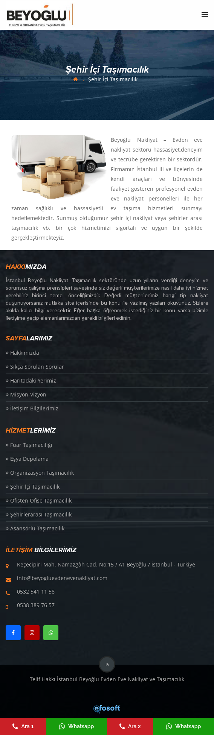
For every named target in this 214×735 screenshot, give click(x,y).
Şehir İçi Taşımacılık (113, 79)
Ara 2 (130, 726)
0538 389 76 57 (36, 605)
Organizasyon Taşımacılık (40, 472)
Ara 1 (23, 726)
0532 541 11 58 (36, 591)
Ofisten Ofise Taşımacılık (39, 500)
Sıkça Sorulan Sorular (35, 366)
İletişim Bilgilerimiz (32, 408)
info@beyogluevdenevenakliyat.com (62, 578)
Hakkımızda (22, 352)
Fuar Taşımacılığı (29, 444)
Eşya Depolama (27, 458)
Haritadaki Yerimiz (31, 380)
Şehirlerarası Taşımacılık (39, 514)
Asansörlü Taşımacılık (35, 528)
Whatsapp (76, 726)
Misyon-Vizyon (26, 394)
